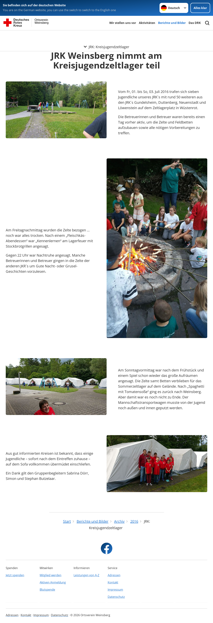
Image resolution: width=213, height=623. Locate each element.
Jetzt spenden (15, 575)
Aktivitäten (147, 23)
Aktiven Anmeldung (53, 582)
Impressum (115, 590)
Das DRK (195, 23)
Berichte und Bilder (172, 23)
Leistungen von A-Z (86, 575)
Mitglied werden (50, 575)
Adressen (114, 575)
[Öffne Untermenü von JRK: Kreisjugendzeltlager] (106, 34)
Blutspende (47, 590)
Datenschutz (116, 597)
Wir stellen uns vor (122, 23)
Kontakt (113, 582)
